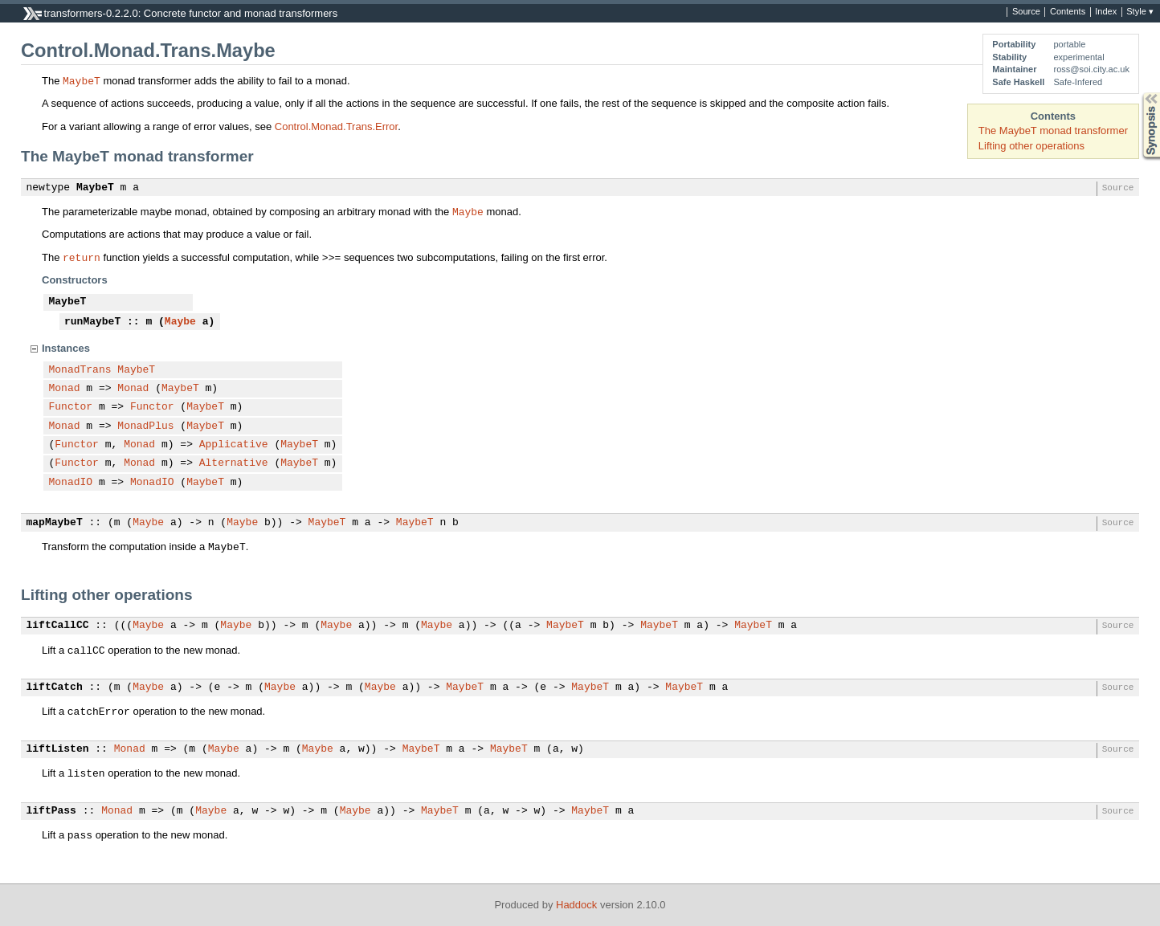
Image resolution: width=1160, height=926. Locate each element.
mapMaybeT (55, 523)
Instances (66, 348)
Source (1026, 12)
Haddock (576, 905)
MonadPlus (145, 426)
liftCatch (55, 687)
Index (1106, 12)
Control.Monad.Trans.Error (336, 126)
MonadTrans (80, 370)
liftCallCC (58, 625)
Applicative (233, 445)
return (81, 257)
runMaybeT (92, 322)
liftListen (58, 749)
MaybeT (81, 80)
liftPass (51, 811)
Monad (64, 388)
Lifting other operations (1031, 146)
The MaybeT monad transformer (1053, 130)
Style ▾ (1140, 12)
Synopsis (1138, 92)
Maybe (468, 211)
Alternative (233, 463)
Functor (71, 407)
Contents (1067, 12)
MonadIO (71, 482)
